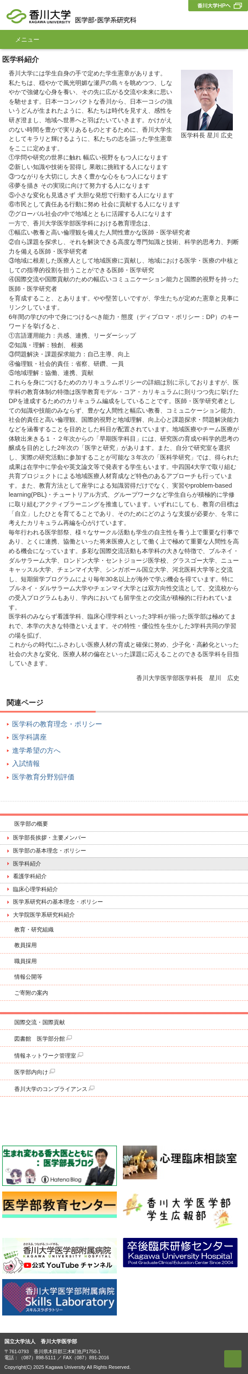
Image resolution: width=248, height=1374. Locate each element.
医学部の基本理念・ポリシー (49, 851)
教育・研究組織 (34, 930)
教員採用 (25, 945)
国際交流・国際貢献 (39, 1022)
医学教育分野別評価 (43, 777)
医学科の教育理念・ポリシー (57, 724)
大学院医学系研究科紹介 (44, 915)
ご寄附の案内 (31, 993)
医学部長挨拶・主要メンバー (49, 838)
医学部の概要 (31, 824)
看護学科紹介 (30, 876)
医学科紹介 (27, 864)
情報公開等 (28, 977)
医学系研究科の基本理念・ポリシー (58, 902)
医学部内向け (34, 1072)
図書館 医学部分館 (43, 1038)
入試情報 (26, 763)
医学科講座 (29, 737)
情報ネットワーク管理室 (48, 1055)
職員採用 (25, 961)
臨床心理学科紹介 (35, 889)
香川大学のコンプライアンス (54, 1089)
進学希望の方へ (36, 750)
